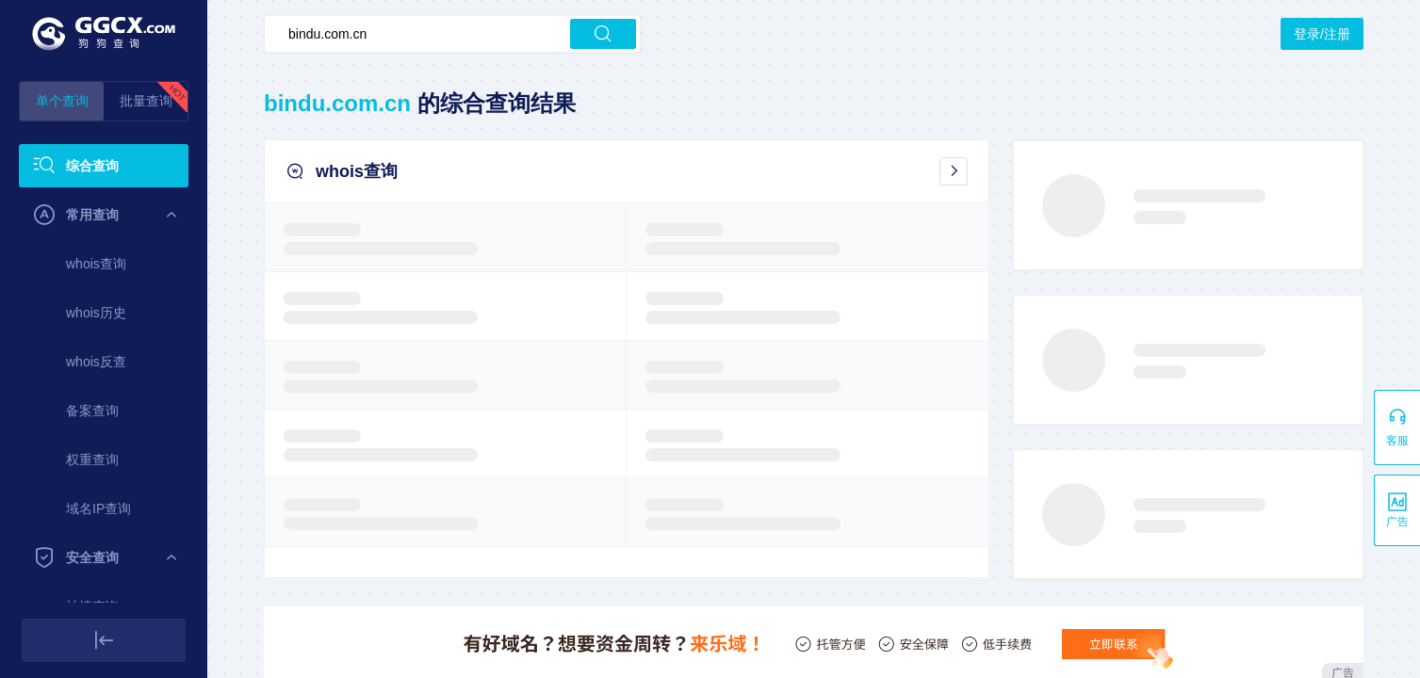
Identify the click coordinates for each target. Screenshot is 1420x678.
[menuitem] (103, 165)
